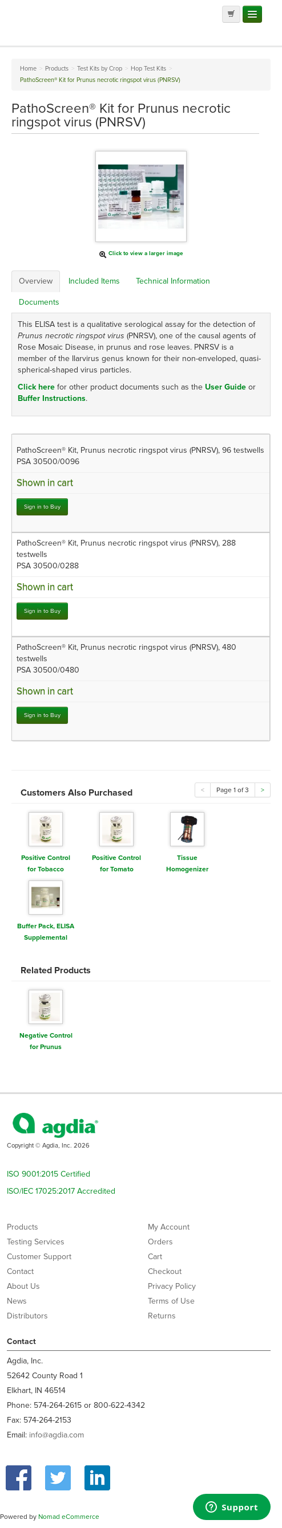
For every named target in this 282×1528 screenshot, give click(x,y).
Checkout (165, 1271)
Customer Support (39, 1256)
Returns (162, 1316)
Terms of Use (171, 1301)
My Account (169, 1227)
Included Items (94, 281)
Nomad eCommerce (68, 1517)
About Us (23, 1286)
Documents (39, 302)
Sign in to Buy (42, 506)
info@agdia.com (56, 1435)
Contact (20, 1271)
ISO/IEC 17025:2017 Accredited (61, 1191)
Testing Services (36, 1242)
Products (22, 1227)
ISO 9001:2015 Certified (48, 1174)
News (17, 1301)
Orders (160, 1242)
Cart (155, 1256)
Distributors (27, 1316)
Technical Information (173, 281)
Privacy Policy (172, 1286)
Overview (36, 281)
